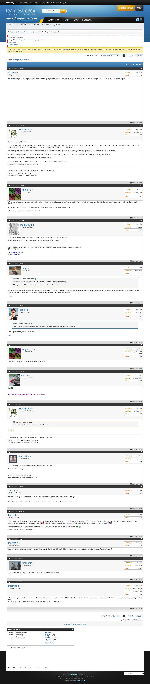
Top (141, 620)
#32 (141, 125)
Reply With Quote (136, 122)
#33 (141, 185)
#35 (141, 263)
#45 (141, 582)
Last (140, 56)
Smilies (47, 634)
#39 (141, 404)
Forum (66, 20)
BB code (48, 632)
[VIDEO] (47, 638)
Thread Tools (129, 64)
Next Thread (81, 624)
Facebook (86, 20)
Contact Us (12, 668)
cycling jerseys (13, 44)
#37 (141, 345)
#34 (141, 220)
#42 (141, 511)
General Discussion (25, 32)
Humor (37, 32)
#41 (141, 486)
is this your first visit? (25, 3)
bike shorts (12, 43)
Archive (38, 668)
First (113, 56)
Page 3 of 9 (106, 55)
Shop (76, 20)
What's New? (54, 20)
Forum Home (12, 25)
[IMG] (47, 636)
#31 (141, 68)
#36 (141, 305)
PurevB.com (81, 680)
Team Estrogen (25, 668)
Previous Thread (70, 624)
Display (138, 64)
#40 (141, 452)
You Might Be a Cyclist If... (21, 60)
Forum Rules (49, 643)
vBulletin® (74, 674)
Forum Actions (46, 25)
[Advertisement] (123, 94)
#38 (141, 371)
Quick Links (58, 25)
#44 (141, 558)
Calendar (36, 25)
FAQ (29, 25)
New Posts (23, 25)
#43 (141, 539)
